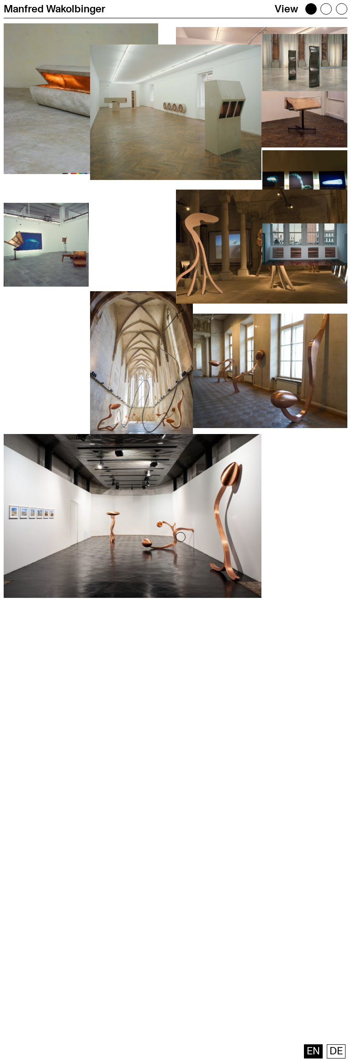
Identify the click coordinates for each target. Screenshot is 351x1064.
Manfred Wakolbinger (54, 9)
